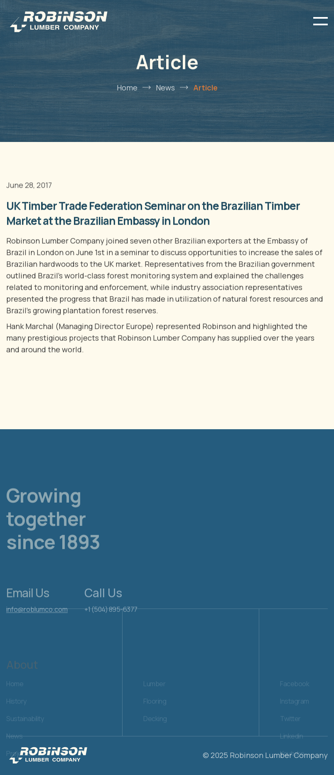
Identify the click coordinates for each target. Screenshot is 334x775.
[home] (58, 21)
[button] (320, 21)
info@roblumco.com (37, 621)
